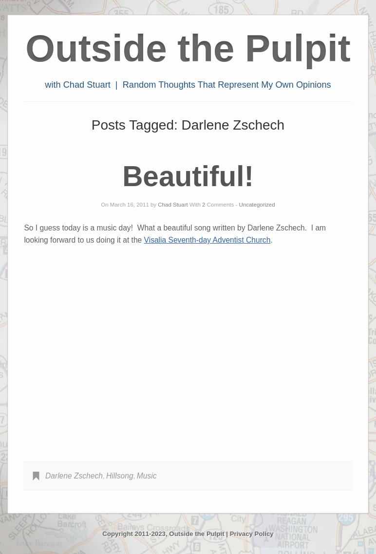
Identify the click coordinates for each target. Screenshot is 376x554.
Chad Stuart (173, 205)
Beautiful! (188, 176)
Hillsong (119, 476)
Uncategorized (257, 205)
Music (147, 476)
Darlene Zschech (74, 476)
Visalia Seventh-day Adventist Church (207, 240)
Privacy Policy (252, 533)
